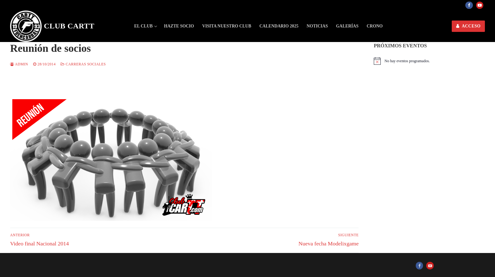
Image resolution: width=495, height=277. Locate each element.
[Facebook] (469, 5)
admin (19, 64)
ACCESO (468, 26)
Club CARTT (69, 26)
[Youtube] (479, 5)
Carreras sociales (83, 64)
